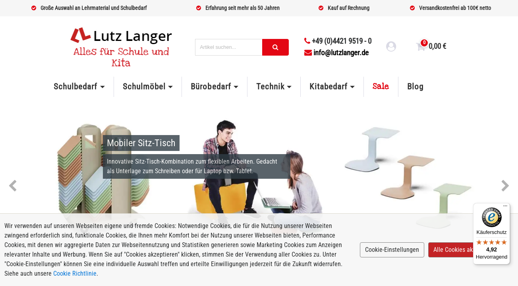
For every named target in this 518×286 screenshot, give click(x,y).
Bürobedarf (211, 86)
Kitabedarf (328, 86)
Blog (415, 86)
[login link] (391, 48)
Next (505, 186)
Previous (12, 186)
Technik (270, 86)
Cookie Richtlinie (75, 273)
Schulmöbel (144, 86)
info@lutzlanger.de (336, 52)
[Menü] (505, 208)
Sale (381, 86)
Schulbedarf (75, 86)
